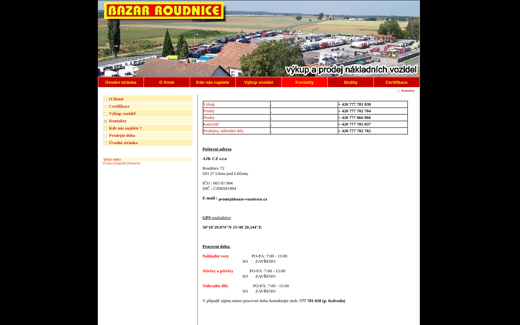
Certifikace (119, 106)
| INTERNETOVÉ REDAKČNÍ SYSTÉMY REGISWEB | (376, 319)
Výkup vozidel (122, 113)
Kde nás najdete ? (125, 128)
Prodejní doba (122, 135)
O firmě (116, 98)
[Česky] (108, 163)
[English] (120, 163)
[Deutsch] (133, 163)
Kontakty (408, 90)
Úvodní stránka (123, 142)
